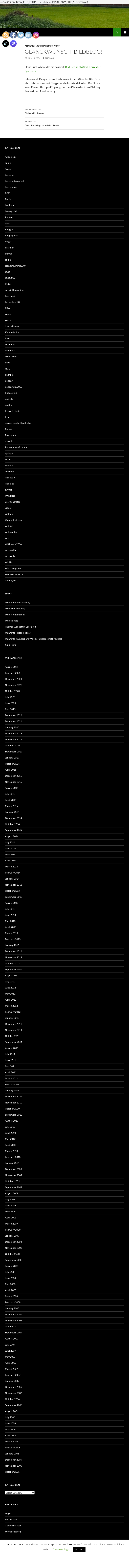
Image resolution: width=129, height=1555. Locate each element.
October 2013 (12, 890)
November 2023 (13, 685)
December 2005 (13, 1459)
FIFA (7, 308)
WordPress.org (13, 1531)
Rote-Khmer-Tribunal (16, 447)
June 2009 (10, 1205)
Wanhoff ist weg (13, 519)
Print (57, 46)
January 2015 (12, 812)
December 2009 (13, 1169)
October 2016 (12, 763)
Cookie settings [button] (60, 1549)
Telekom (9, 471)
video (8, 507)
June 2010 (10, 1132)
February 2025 (12, 672)
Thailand (9, 483)
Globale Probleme (64, 111)
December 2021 (13, 721)
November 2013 (13, 884)
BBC (7, 193)
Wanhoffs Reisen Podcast (18, 632)
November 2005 (13, 1465)
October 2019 (12, 745)
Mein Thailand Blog (15, 608)
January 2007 (12, 1380)
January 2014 (12, 878)
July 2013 (10, 908)
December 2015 (13, 775)
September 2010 (13, 1114)
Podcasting (11, 392)
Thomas (49, 58)
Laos (7, 338)
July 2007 (10, 1344)
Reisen (8, 429)
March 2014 (11, 866)
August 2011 (11, 1048)
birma (8, 223)
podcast (9, 380)
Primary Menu (125, 32)
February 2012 (12, 1011)
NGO (7, 368)
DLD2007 (10, 277)
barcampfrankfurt (14, 181)
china (8, 259)
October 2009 (12, 1181)
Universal (10, 495)
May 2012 (10, 993)
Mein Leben (11, 356)
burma (8, 253)
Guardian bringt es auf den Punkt (64, 123)
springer (9, 453)
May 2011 (10, 1066)
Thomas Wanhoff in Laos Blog (20, 626)
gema (8, 314)
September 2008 (13, 1259)
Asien (8, 168)
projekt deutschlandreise (18, 423)
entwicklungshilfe (14, 289)
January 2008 (12, 1308)
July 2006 (10, 1417)
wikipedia (10, 556)
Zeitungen (10, 580)
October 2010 (12, 1108)
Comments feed (13, 1525)
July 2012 (10, 981)
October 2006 (12, 1399)
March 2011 (11, 1078)
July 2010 (10, 1126)
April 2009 (10, 1217)
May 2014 (10, 854)
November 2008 (13, 1247)
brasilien (9, 247)
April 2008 (10, 1290)
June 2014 (10, 848)
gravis (8, 320)
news (7, 362)
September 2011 (13, 1042)
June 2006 (10, 1423)
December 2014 (13, 818)
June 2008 (10, 1278)
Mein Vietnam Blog (15, 614)
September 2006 (13, 1405)
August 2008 (11, 1266)
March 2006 (11, 1441)
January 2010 (12, 1163)
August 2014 (11, 836)
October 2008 (12, 1253)
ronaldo (9, 441)
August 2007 (11, 1338)
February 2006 (12, 1447)
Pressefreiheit (12, 411)
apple (8, 162)
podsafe (9, 398)
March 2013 (11, 933)
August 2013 (11, 902)
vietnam (9, 513)
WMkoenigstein (13, 568)
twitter (8, 489)
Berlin (8, 199)
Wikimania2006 (13, 544)
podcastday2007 (13, 386)
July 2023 (10, 697)
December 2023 (13, 678)
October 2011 (12, 1036)
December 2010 (13, 1096)
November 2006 (13, 1393)
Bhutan (9, 217)
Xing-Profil (10, 644)
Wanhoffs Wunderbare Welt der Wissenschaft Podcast (33, 638)
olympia (9, 374)
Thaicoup (10, 477)
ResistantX (10, 435)
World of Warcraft (14, 574)
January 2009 (12, 1235)
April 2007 (10, 1362)
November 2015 (13, 781)
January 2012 (12, 1017)
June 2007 (10, 1350)
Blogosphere (11, 235)
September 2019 (13, 751)
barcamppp (11, 187)
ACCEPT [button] (79, 1549)
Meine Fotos (11, 620)
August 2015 (11, 787)
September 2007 (13, 1332)
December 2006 (13, 1387)
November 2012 (13, 957)
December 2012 (13, 951)
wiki (7, 538)
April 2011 (10, 1072)
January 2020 (12, 727)
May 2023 (10, 709)
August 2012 (11, 975)
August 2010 (11, 1120)
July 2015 (10, 793)
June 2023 (10, 703)
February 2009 (12, 1229)
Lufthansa (10, 344)
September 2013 (13, 896)
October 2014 (12, 824)
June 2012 (10, 987)
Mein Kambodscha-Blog (17, 602)
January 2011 (12, 1090)
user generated (12, 501)
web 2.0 (9, 525)
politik (8, 404)
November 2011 (13, 1029)
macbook (10, 350)
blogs (8, 241)
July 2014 (10, 842)
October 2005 (12, 1471)
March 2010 (11, 1151)
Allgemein (10, 156)
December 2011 (13, 1023)
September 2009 (13, 1187)
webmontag (11, 532)
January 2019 (12, 757)
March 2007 (11, 1368)
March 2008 (11, 1296)
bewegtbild (11, 211)
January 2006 (12, 1453)
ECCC (8, 283)
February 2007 (12, 1374)
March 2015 (11, 806)
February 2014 (12, 872)
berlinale (9, 205)
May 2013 (10, 921)
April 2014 (10, 860)
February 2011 (12, 1084)
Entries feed (11, 1519)
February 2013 (12, 939)
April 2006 (10, 1435)
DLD (7, 271)
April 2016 (10, 769)
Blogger (9, 229)
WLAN (8, 562)
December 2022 (13, 715)
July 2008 (10, 1272)
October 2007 (12, 1326)
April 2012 (10, 999)
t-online (9, 465)
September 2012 (13, 969)
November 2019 (13, 739)
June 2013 (10, 914)
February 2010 (12, 1157)
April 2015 (10, 800)
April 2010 (10, 1144)
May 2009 (10, 1211)
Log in (8, 1513)
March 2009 (11, 1223)
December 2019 (13, 733)
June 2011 (10, 1060)
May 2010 (10, 1138)
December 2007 (13, 1314)
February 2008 (12, 1302)
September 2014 (13, 830)
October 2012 (12, 963)
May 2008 (10, 1284)
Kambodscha (12, 332)
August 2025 (11, 666)
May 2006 (10, 1429)
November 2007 (13, 1320)
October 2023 (12, 691)
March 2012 (11, 1005)
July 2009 (10, 1199)
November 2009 (13, 1175)
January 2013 (12, 945)
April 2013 (10, 927)
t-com (8, 459)
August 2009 (11, 1193)
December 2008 (13, 1241)
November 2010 (13, 1102)
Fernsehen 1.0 (12, 302)
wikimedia (10, 550)
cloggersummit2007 (15, 265)
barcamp (9, 174)
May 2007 (10, 1356)
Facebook (10, 296)
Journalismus (45, 46)
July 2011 (10, 1054)
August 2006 (11, 1411)
